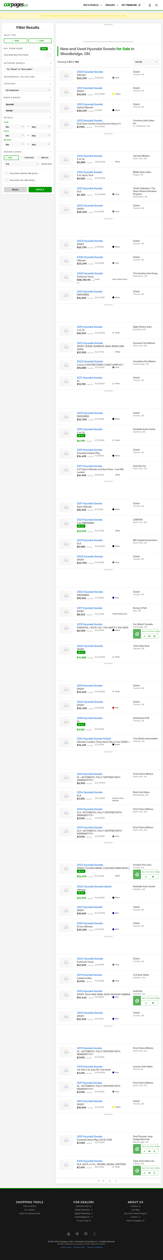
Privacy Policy (66, 1247)
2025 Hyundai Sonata (90, 273)
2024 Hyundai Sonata (90, 958)
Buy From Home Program (135, 1213)
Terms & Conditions (95, 1247)
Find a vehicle (29, 1206)
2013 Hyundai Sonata (89, 540)
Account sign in (84, 1220)
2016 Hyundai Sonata (89, 155)
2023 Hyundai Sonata (90, 104)
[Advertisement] (108, 34)
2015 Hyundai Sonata (89, 326)
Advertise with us (84, 1206)
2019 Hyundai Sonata (89, 449)
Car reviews (29, 1210)
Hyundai (27, 104)
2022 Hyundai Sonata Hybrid (94, 886)
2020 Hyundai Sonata (90, 71)
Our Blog (135, 1210)
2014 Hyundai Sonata (90, 792)
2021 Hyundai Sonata (89, 88)
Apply (40, 189)
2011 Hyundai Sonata (89, 974)
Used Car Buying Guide (29, 1213)
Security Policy (79, 1247)
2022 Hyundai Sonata (90, 205)
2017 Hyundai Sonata (89, 377)
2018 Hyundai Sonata (89, 685)
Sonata (27, 110)
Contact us (136, 1206)
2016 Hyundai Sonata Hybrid (94, 738)
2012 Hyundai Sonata (89, 120)
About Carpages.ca (135, 1220)
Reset (15, 189)
